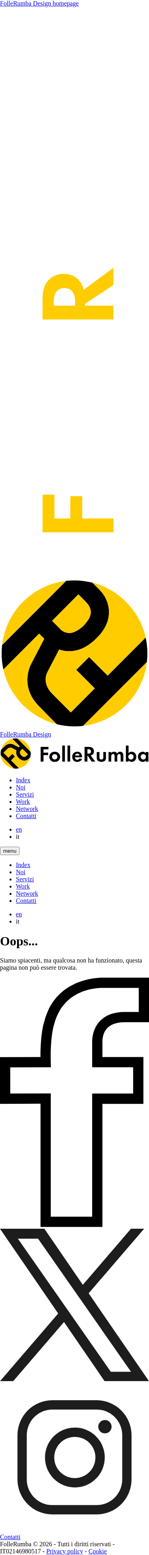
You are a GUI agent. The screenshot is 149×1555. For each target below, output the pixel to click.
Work (23, 801)
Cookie (98, 1551)
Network (27, 808)
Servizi (25, 794)
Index (23, 780)
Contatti (26, 816)
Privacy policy (64, 1551)
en (19, 829)
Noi (20, 787)
